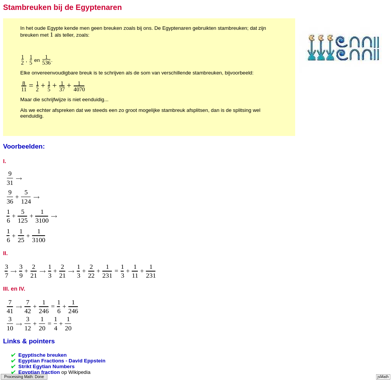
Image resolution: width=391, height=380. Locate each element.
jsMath (383, 377)
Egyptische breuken (42, 355)
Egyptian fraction (39, 372)
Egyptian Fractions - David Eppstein (61, 361)
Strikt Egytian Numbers (46, 366)
